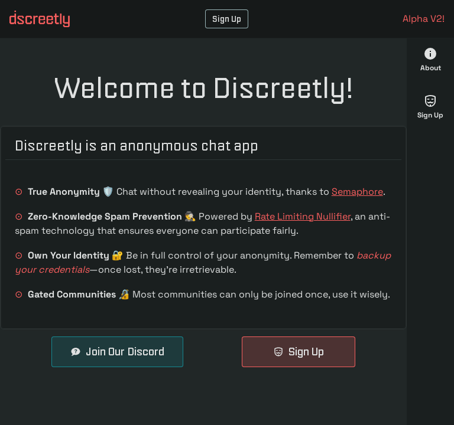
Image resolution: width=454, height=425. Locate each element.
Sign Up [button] (226, 19)
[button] (39, 19)
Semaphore (357, 191)
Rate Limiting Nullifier (303, 216)
